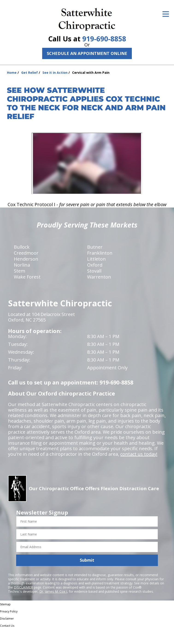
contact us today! (138, 454)
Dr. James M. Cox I (53, 591)
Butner (95, 247)
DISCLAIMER (23, 587)
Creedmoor (26, 253)
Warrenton (99, 277)
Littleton (96, 259)
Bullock (21, 247)
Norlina (22, 265)
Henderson (26, 259)
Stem (19, 271)
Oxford (94, 265)
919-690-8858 (104, 38)
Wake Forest (27, 277)
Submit (87, 560)
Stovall (94, 271)
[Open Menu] (165, 14)
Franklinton (99, 253)
